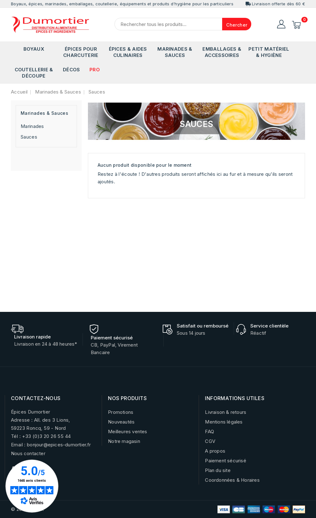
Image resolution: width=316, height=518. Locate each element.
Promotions (120, 412)
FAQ (209, 431)
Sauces (29, 137)
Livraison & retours (225, 412)
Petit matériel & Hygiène (268, 52)
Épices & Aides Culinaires (128, 52)
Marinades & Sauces (174, 52)
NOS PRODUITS (127, 398)
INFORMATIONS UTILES (234, 398)
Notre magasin (124, 441)
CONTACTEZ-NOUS (36, 398)
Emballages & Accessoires (221, 52)
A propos (215, 451)
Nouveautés (121, 422)
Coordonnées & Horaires (232, 480)
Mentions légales (223, 422)
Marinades (32, 126)
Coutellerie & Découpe (34, 73)
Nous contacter (28, 453)
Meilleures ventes (127, 431)
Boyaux (33, 49)
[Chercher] (183, 24)
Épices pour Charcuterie (80, 52)
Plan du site (217, 470)
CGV (210, 441)
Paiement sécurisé (225, 461)
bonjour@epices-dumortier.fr (59, 445)
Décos (71, 70)
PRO (94, 70)
